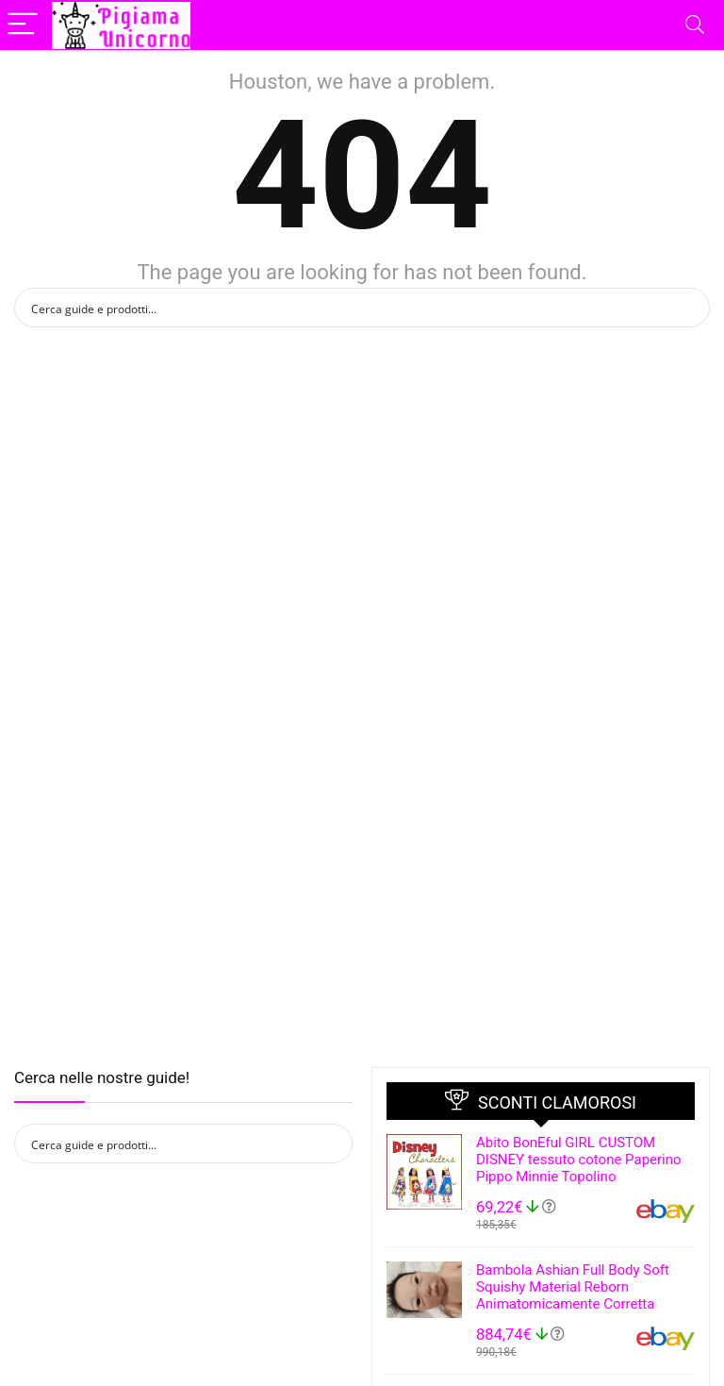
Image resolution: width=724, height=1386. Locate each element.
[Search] (694, 25)
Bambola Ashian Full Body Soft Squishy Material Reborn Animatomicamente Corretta (572, 1286)
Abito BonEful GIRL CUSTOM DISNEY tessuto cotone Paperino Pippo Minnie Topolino (579, 1159)
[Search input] (349, 307)
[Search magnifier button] (690, 307)
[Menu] (22, 25)
